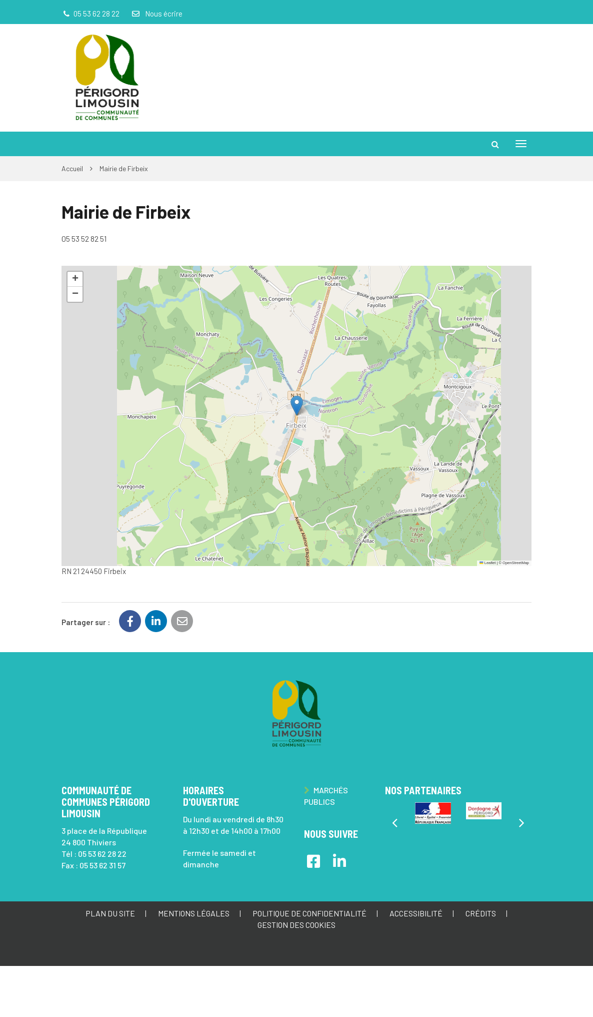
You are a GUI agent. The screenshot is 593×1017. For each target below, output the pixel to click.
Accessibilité (416, 913)
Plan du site (110, 913)
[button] (296, 405)
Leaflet (488, 563)
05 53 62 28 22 (102, 853)
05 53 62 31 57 (103, 865)
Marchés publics (326, 795)
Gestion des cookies (297, 924)
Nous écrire (156, 13)
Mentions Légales (194, 913)
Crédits (481, 913)
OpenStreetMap (515, 563)
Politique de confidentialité (309, 913)
